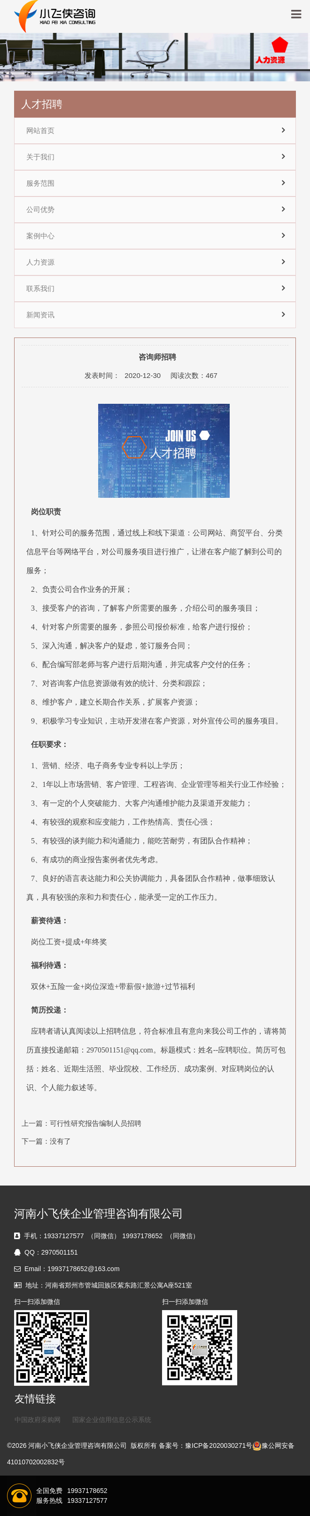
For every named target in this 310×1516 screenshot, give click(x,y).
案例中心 (40, 236)
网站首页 (40, 130)
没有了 (60, 1141)
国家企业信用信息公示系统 (111, 1419)
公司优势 (40, 209)
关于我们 (40, 157)
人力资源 (40, 262)
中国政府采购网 (38, 1419)
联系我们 (40, 288)
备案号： (172, 1445)
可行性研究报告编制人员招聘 (95, 1123)
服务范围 (40, 183)
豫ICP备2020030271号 (218, 1445)
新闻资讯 (40, 315)
